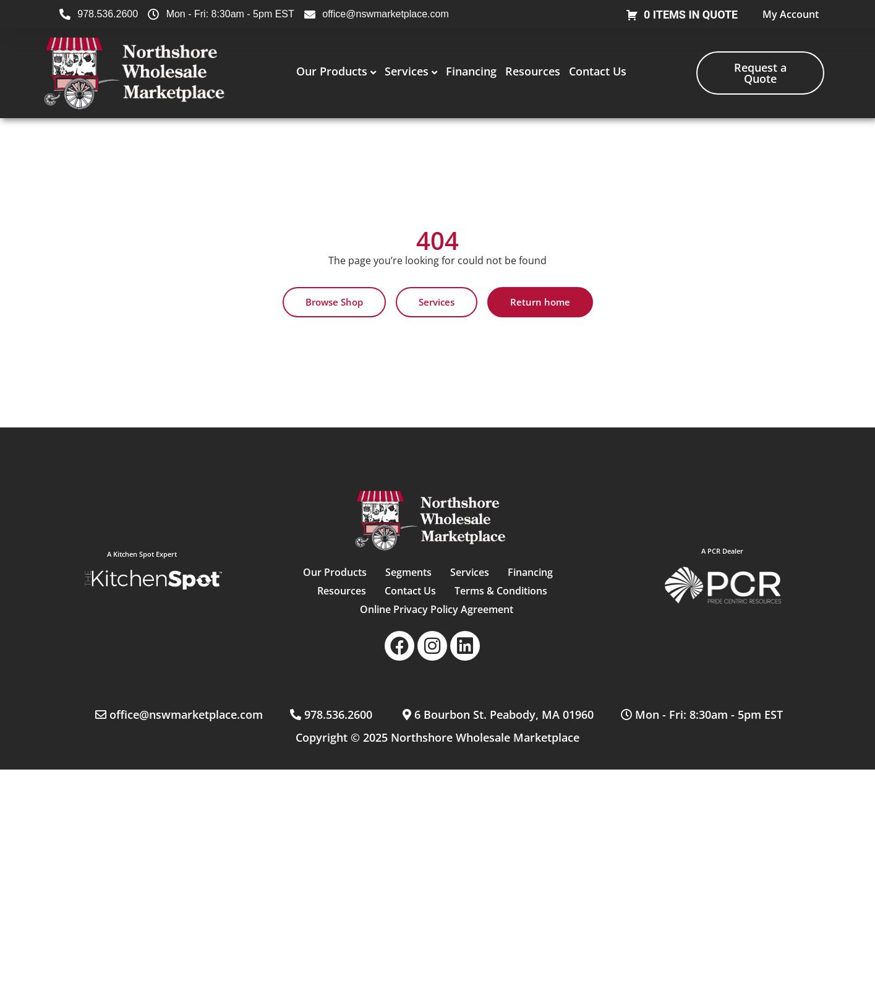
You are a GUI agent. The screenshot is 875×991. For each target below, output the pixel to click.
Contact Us (597, 71)
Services (407, 71)
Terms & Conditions (501, 591)
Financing (471, 71)
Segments (408, 572)
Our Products (331, 71)
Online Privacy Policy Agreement (436, 609)
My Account (790, 14)
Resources (532, 71)
